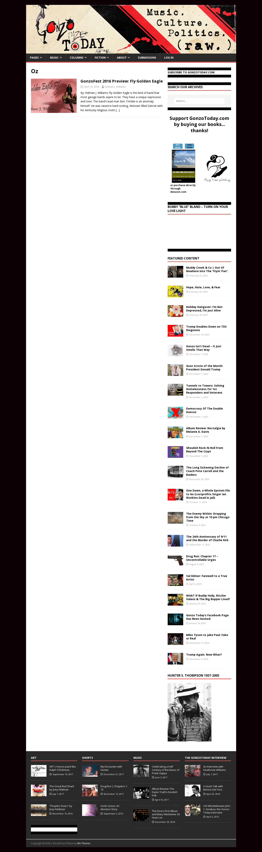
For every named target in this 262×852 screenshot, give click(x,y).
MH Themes (83, 843)
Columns (76, 57)
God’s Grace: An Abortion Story (110, 807)
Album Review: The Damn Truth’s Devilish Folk (164, 792)
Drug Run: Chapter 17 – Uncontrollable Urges (202, 558)
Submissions (147, 57)
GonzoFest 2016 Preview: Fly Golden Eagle (122, 81)
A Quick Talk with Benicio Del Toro (213, 787)
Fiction (100, 57)
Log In (168, 57)
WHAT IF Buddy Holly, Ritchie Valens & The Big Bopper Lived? (208, 597)
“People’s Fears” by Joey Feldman (60, 807)
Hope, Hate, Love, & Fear (203, 287)
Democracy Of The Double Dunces (204, 410)
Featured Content (183, 258)
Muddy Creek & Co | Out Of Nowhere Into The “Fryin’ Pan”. (207, 269)
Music (54, 57)
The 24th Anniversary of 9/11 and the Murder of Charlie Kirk (207, 538)
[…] (118, 110)
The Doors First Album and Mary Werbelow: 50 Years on (166, 814)
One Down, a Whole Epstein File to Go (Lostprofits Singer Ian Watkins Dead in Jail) (208, 494)
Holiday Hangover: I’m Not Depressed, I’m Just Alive (204, 308)
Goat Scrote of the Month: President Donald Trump (204, 367)
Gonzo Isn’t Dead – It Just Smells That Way (203, 348)
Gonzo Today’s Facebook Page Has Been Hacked (207, 617)
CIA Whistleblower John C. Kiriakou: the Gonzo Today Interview (216, 809)
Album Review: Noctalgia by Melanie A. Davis (205, 429)
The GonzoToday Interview (205, 758)
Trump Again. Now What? (204, 654)
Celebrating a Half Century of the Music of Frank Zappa (165, 770)
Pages (34, 57)
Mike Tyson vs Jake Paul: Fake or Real (207, 636)
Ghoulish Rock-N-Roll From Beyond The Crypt (204, 449)
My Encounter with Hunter (111, 768)
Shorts (87, 758)
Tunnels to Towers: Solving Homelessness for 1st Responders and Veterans (205, 389)
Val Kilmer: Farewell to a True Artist (206, 577)
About (122, 57)
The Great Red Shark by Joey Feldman (61, 787)
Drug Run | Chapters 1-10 (114, 787)
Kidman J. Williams (115, 86)
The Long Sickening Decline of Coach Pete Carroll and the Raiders (207, 471)
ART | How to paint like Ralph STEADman (62, 768)
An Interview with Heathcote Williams (214, 768)
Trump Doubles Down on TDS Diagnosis (206, 328)
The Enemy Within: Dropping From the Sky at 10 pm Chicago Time (208, 517)
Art (34, 758)
